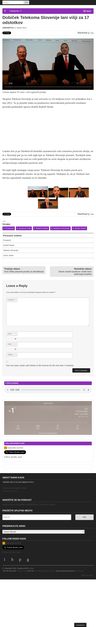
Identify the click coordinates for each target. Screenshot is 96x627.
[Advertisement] (48, 130)
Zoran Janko (79, 228)
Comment (11, 299)
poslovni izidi (24, 228)
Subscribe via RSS (13, 447)
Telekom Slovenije (60, 228)
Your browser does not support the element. (48, 389)
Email (12, 344)
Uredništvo (8, 28)
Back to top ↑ (87, 575)
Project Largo (22, 571)
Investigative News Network (45, 571)
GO (26, 2)
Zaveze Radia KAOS (10, 491)
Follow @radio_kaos (13, 457)
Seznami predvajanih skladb (14, 488)
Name (12, 334)
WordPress (79, 571)
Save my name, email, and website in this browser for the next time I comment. (40, 365)
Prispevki (8, 228)
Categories (15, 11)
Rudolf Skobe (41, 228)
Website (10, 354)
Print (91, 33)
